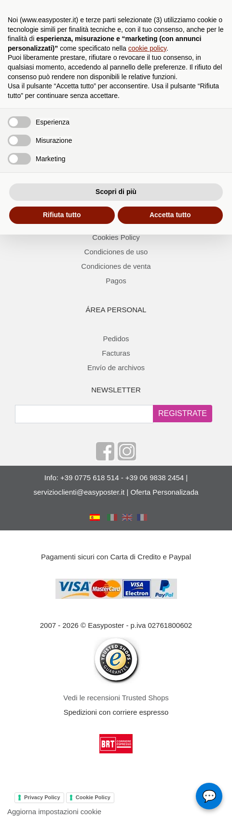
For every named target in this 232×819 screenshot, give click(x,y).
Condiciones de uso (116, 252)
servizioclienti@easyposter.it (79, 492)
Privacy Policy (42, 797)
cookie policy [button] (147, 48)
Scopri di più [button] (116, 191)
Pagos (116, 281)
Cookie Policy (93, 797)
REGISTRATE (182, 413)
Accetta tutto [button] (170, 215)
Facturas (116, 353)
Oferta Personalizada (164, 492)
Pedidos (116, 338)
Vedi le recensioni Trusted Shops (115, 698)
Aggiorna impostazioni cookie (54, 811)
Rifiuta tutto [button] (62, 215)
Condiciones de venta (115, 266)
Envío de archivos (116, 367)
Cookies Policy (115, 237)
